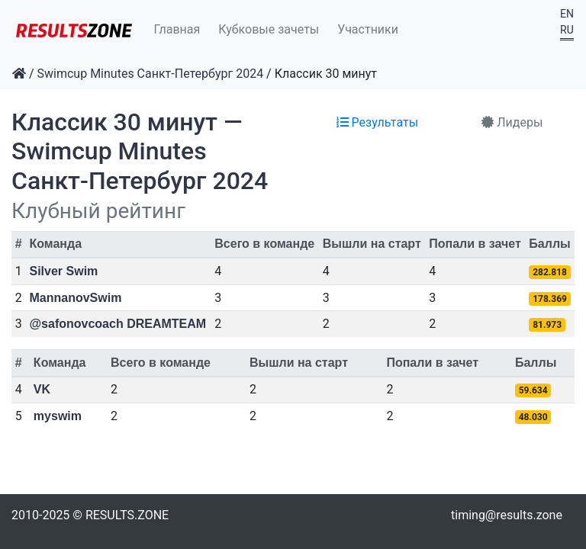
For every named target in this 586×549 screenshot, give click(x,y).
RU (567, 30)
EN (567, 14)
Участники (367, 29)
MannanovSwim (76, 297)
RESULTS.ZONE (127, 515)
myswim (58, 415)
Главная (177, 29)
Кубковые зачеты (268, 29)
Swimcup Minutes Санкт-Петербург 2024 (150, 73)
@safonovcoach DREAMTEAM (118, 323)
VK (42, 389)
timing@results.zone (506, 515)
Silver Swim (64, 271)
